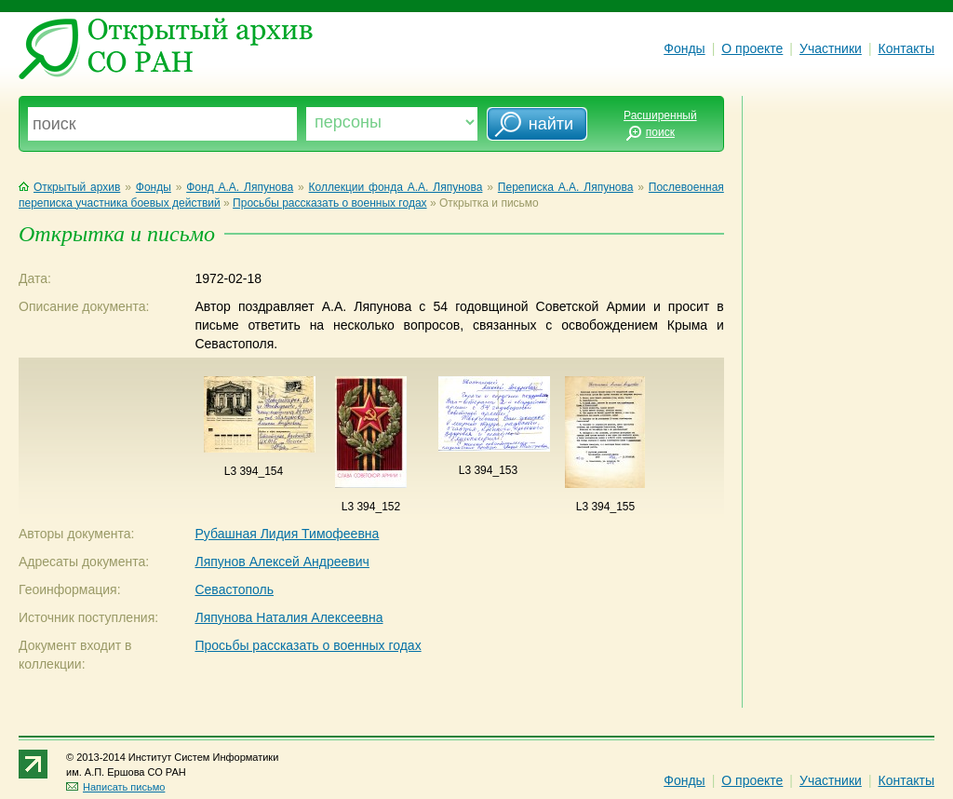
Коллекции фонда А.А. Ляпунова (396, 187)
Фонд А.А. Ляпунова (239, 187)
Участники (830, 48)
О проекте (752, 48)
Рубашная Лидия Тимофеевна (287, 533)
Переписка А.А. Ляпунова (566, 187)
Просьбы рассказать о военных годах (329, 203)
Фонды (684, 48)
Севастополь (234, 589)
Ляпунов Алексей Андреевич (282, 561)
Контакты (906, 48)
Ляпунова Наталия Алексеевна (289, 617)
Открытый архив (69, 187)
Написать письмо (115, 786)
